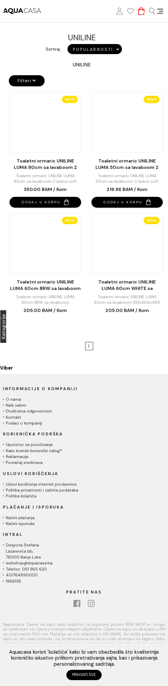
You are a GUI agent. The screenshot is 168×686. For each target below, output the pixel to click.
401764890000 (22, 575)
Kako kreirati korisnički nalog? (34, 450)
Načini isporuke (20, 523)
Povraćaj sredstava (24, 462)
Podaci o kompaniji (24, 423)
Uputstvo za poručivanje (29, 444)
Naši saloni (16, 405)
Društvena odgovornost (29, 411)
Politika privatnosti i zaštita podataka (42, 490)
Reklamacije (17, 456)
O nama (13, 399)
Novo (70, 99)
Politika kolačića (21, 496)
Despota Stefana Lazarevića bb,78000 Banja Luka (23, 551)
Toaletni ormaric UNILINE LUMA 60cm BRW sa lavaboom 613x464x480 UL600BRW (45, 285)
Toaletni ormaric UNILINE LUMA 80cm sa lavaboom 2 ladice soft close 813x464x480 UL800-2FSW (45, 164)
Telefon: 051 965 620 (26, 569)
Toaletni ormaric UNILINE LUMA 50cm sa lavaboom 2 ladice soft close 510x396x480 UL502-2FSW (127, 164)
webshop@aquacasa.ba (29, 563)
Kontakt (13, 417)
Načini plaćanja (20, 517)
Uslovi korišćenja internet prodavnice (41, 484)
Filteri (27, 81)
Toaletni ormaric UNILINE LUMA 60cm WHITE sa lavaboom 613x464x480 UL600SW (127, 285)
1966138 (13, 581)
